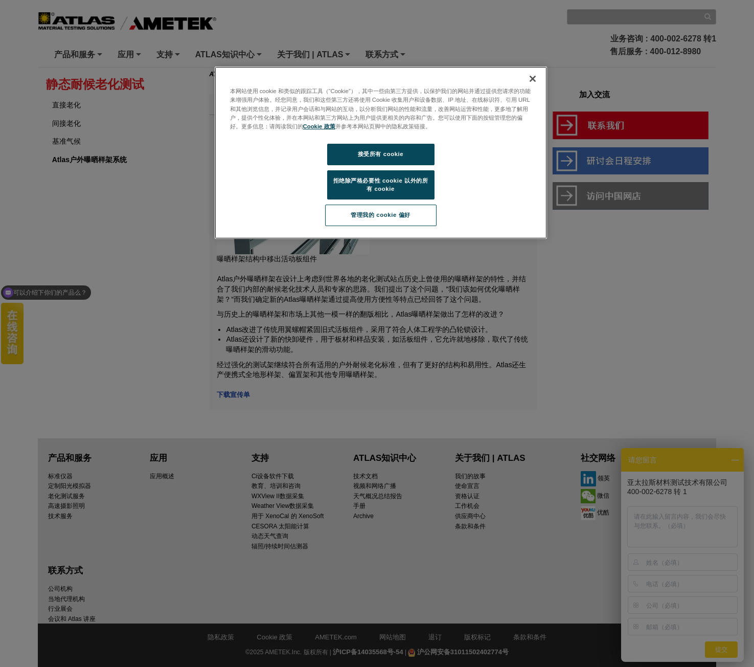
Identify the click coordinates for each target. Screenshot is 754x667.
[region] (381, 152)
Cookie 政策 (319, 126)
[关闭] (532, 79)
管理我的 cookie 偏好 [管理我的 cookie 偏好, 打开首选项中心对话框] (380, 215)
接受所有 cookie (380, 154)
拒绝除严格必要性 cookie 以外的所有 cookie (380, 184)
